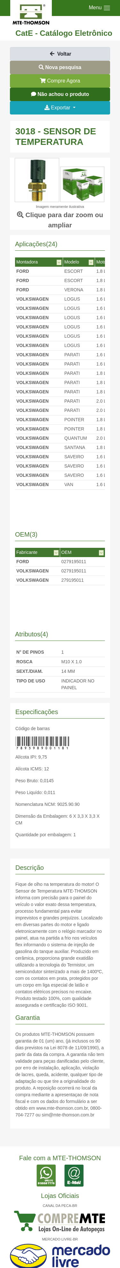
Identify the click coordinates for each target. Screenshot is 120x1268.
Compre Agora (60, 80)
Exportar (58, 107)
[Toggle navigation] (100, 8)
